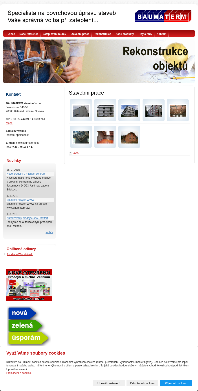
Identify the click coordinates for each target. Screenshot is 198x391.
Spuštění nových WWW (20, 199)
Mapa (9, 123)
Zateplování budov (54, 34)
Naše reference (28, 34)
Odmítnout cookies (142, 383)
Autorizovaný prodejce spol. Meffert (27, 218)
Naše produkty (125, 34)
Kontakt (162, 34)
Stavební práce (79, 34)
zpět (76, 152)
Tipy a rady (145, 34)
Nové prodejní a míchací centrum (26, 173)
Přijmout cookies (176, 383)
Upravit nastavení (108, 383)
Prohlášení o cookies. (19, 373)
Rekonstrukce (102, 34)
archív (49, 232)
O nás (11, 34)
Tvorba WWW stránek (20, 254)
